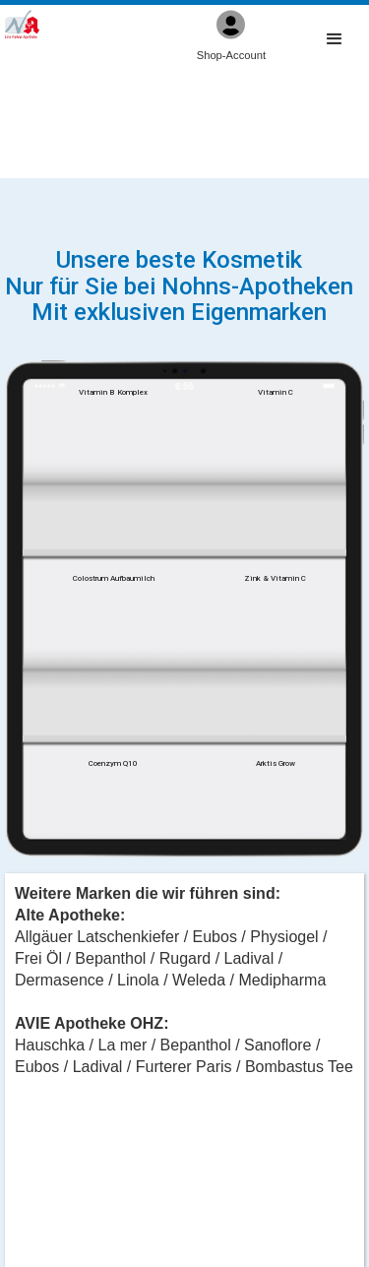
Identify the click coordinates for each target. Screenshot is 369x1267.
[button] (334, 40)
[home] (22, 24)
